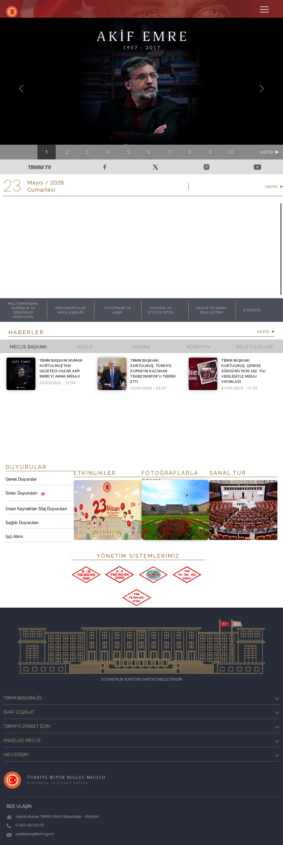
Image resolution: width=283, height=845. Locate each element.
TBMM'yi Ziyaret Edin (141, 726)
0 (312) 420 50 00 (29, 824)
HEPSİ (267, 152)
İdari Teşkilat (141, 712)
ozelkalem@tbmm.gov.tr (34, 833)
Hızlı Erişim (141, 754)
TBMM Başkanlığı (141, 698)
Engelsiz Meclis (141, 740)
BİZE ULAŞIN (19, 806)
